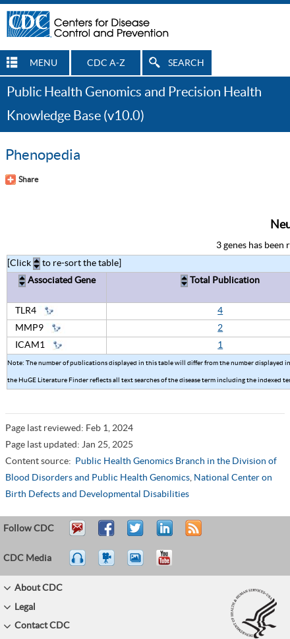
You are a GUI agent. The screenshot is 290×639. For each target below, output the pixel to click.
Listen (78, 563)
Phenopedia (42, 155)
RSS (192, 534)
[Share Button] (21, 179)
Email (77, 534)
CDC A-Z (106, 63)
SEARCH (186, 63)
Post (163, 534)
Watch (108, 563)
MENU (43, 63)
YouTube (170, 563)
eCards (138, 563)
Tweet (136, 534)
